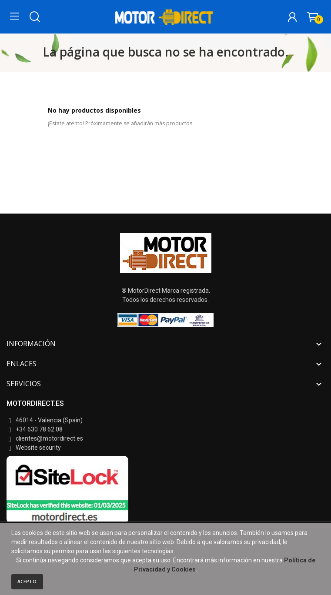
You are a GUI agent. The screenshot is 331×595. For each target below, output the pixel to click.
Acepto (27, 581)
